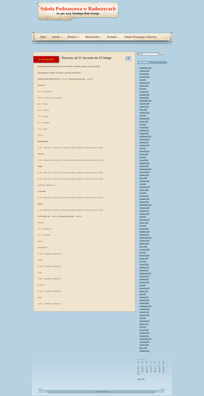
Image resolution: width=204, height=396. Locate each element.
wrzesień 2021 (144, 139)
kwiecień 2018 (145, 255)
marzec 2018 (144, 258)
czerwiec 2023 (144, 77)
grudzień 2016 (144, 300)
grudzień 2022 (144, 95)
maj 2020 (143, 184)
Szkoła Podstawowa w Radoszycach (78, 8)
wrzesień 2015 (144, 342)
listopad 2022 (144, 98)
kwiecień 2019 (145, 220)
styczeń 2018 (144, 264)
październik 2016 (145, 306)
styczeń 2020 (144, 196)
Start (43, 37)
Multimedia (93, 37)
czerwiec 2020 (144, 181)
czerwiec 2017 (144, 282)
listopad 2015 (144, 336)
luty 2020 (143, 193)
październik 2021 (145, 136)
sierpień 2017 (144, 279)
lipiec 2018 (143, 247)
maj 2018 (143, 252)
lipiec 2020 (143, 178)
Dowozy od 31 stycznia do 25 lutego (87, 58)
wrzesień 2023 (144, 71)
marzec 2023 (144, 86)
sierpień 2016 (144, 312)
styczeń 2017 (144, 297)
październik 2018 (145, 238)
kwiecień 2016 (145, 321)
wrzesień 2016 (144, 309)
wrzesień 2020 (144, 172)
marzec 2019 (144, 223)
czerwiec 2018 (144, 249)
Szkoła (57, 37)
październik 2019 (145, 205)
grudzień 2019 (144, 199)
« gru (139, 379)
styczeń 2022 (144, 127)
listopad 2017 (144, 270)
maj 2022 (143, 115)
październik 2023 (145, 68)
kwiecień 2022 (145, 118)
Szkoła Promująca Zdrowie (140, 37)
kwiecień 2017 (145, 288)
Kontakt (113, 37)
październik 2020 (145, 169)
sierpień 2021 (144, 142)
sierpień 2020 (144, 175)
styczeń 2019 (144, 229)
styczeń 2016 (144, 330)
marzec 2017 (144, 291)
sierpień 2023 (144, 74)
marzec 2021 (144, 154)
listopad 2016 (144, 303)
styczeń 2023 (144, 92)
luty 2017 (143, 294)
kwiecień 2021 (145, 151)
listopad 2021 (144, 133)
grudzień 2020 (144, 163)
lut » (143, 379)
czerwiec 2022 (144, 112)
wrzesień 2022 (144, 104)
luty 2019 (143, 226)
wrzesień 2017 (144, 276)
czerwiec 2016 (144, 315)
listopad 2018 (144, 235)
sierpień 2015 (144, 345)
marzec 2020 (144, 190)
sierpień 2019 (144, 211)
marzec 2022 (144, 121)
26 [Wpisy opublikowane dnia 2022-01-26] (147, 371)
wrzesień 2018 (144, 241)
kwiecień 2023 (145, 83)
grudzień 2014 (144, 351)
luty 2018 (143, 261)
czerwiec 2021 (144, 145)
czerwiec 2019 (144, 214)
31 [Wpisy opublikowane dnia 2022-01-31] (138, 373)
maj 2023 (143, 80)
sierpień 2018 (144, 244)
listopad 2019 (144, 202)
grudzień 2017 (144, 267)
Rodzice (73, 37)
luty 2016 (143, 327)
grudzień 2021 (144, 130)
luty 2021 (143, 157)
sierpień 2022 (144, 107)
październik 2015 (145, 339)
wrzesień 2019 (144, 208)
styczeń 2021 (144, 160)
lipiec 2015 (143, 348)
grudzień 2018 (144, 232)
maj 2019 (143, 217)
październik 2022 (145, 101)
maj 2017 (143, 285)
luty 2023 (143, 89)
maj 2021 (143, 148)
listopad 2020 (144, 166)
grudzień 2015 (144, 333)
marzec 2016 (144, 324)
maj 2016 (143, 318)
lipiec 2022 (143, 109)
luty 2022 (143, 124)
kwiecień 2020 (145, 187)
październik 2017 (145, 273)
